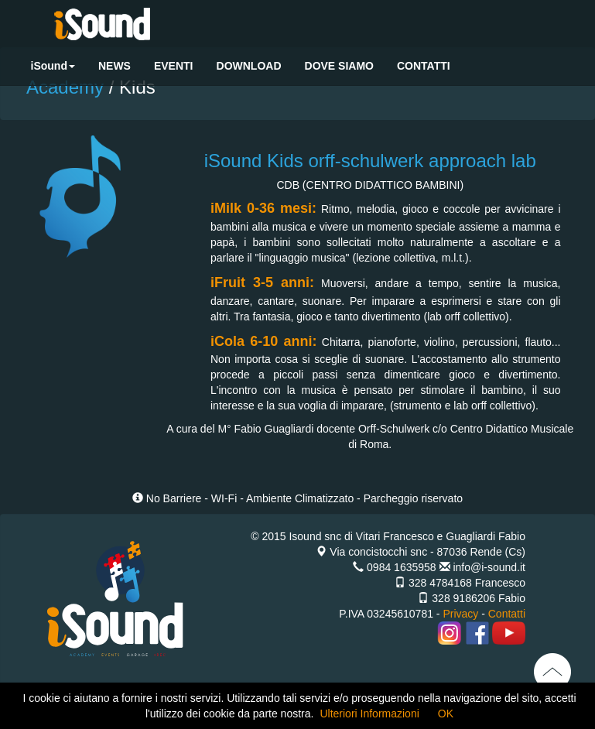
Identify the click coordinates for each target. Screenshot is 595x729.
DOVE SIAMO (339, 66)
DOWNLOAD (249, 66)
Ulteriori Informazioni (369, 713)
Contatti (506, 614)
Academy (67, 87)
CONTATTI (423, 66)
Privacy (460, 614)
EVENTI (173, 66)
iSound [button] (53, 66)
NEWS (114, 66)
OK (445, 713)
